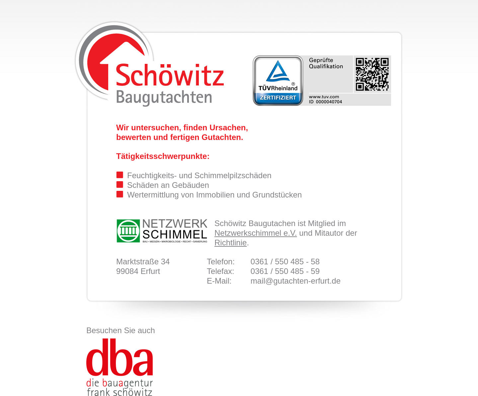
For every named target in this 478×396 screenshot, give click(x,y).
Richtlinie (230, 242)
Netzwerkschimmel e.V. (255, 232)
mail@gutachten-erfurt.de (296, 280)
